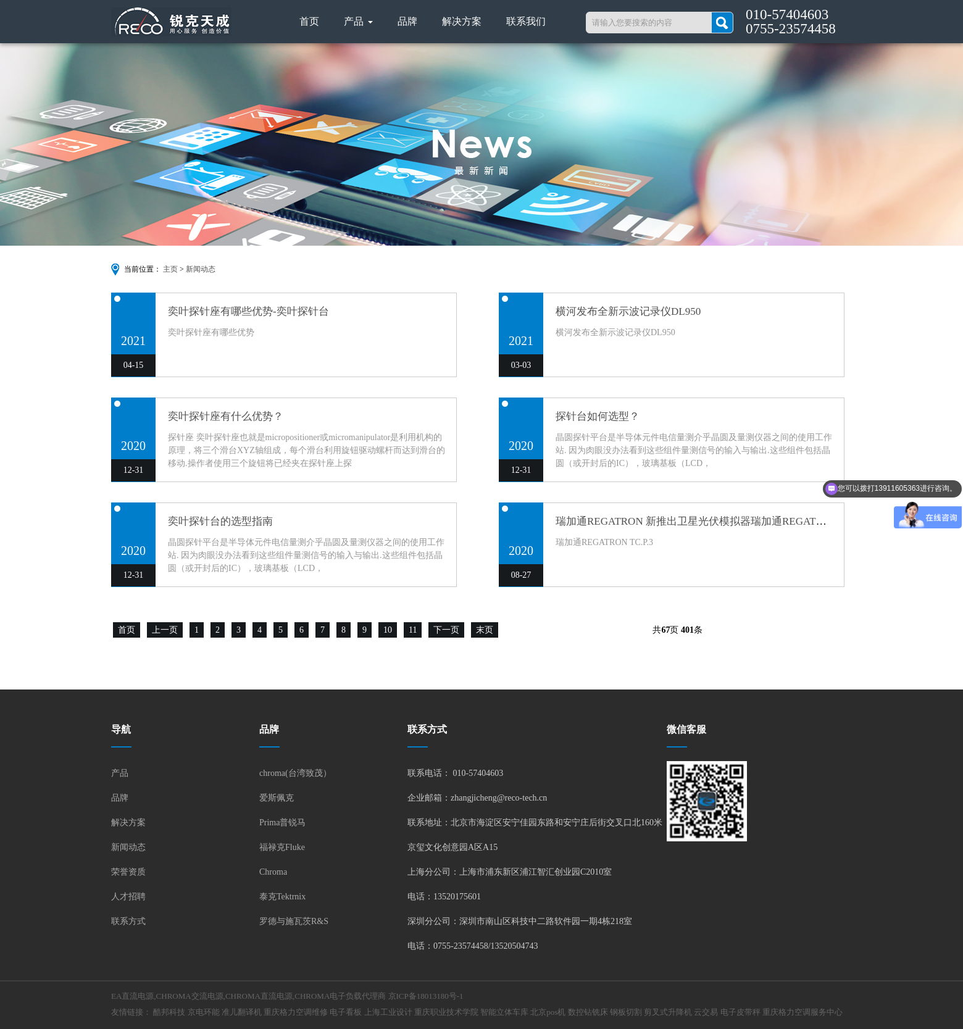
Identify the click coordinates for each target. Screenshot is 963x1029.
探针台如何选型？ (598, 416)
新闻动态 (200, 269)
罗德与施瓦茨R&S (293, 921)
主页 (170, 269)
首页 (309, 21)
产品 (358, 21)
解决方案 (462, 21)
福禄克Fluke (282, 847)
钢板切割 (626, 1012)
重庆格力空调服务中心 (802, 1012)
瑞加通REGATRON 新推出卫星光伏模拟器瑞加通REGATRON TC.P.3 (712, 521)
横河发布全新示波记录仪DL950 (628, 311)
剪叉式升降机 (668, 1012)
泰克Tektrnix (282, 896)
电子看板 (346, 1012)
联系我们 (526, 21)
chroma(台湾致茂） (295, 773)
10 (387, 630)
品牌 (407, 21)
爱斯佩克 (276, 797)
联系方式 (128, 921)
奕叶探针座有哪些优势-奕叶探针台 (248, 311)
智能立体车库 (504, 1012)
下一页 (446, 630)
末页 (484, 630)
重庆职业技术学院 (446, 1012)
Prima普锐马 (282, 822)
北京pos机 (547, 1012)
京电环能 (204, 1012)
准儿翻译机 (242, 1012)
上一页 (165, 630)
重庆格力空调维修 (296, 1012)
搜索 (722, 22)
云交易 (706, 1012)
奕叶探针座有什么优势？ (225, 416)
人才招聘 (128, 896)
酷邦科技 (169, 1012)
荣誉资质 (128, 872)
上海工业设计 (388, 1012)
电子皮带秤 (740, 1012)
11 (413, 630)
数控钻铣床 (588, 1012)
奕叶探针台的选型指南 (220, 521)
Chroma (273, 872)
